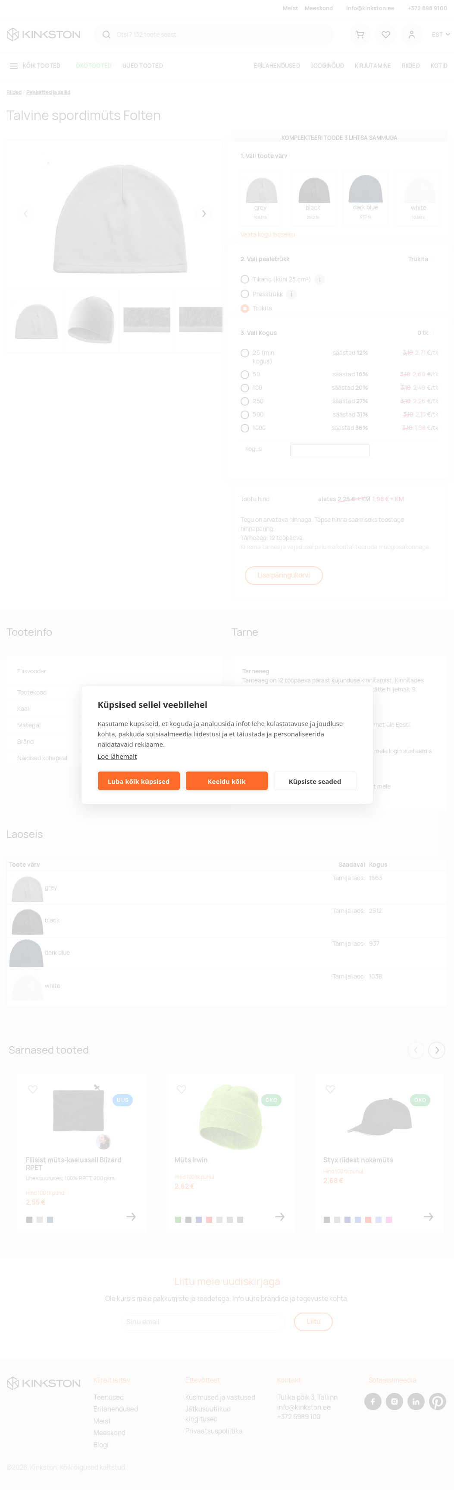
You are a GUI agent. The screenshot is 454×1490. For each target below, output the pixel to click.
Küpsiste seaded (315, 781)
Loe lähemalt (117, 756)
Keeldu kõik (227, 781)
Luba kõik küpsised (138, 781)
